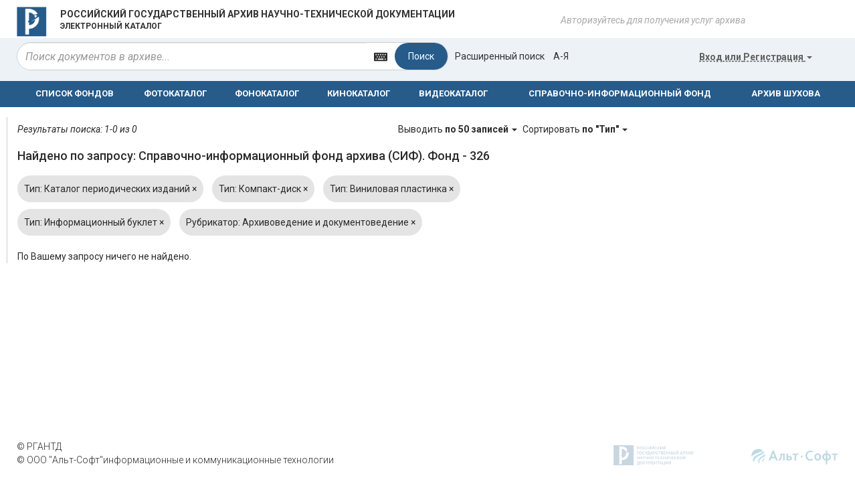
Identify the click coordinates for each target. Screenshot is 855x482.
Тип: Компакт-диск (263, 188)
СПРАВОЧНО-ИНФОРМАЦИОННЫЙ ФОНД (620, 93)
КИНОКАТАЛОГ (358, 93)
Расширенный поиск (500, 56)
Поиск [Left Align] (421, 56)
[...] (192, 56)
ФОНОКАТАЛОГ (267, 93)
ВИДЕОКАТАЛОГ (453, 93)
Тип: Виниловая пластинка (392, 188)
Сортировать (575, 129)
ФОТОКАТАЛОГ (175, 93)
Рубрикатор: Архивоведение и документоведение (300, 222)
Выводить (458, 129)
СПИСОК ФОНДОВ (74, 93)
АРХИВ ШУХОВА (785, 93)
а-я (561, 56)
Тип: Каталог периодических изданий (110, 188)
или (755, 57)
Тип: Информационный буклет (94, 222)
